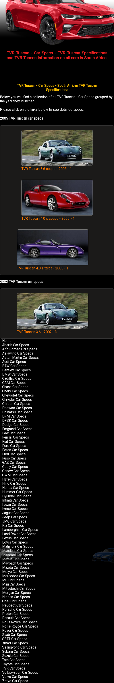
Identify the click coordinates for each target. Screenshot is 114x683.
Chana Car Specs (15, 387)
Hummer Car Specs (17, 492)
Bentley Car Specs (16, 370)
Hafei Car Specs (14, 479)
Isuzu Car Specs (15, 504)
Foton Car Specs (15, 450)
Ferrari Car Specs (15, 437)
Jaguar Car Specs (15, 513)
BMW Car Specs (14, 374)
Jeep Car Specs (14, 517)
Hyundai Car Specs (16, 496)
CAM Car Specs (14, 383)
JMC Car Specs (14, 521)
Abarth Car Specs (15, 345)
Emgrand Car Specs (17, 429)
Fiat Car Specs (13, 441)
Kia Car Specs (13, 525)
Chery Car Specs (15, 391)
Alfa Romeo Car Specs (19, 349)
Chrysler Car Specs (17, 399)
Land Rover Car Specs (19, 534)
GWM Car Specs (14, 475)
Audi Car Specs (14, 362)
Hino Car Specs (14, 483)
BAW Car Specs (14, 366)
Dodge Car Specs (15, 425)
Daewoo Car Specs (17, 408)
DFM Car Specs (14, 416)
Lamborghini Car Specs (20, 530)
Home (7, 341)
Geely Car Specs (15, 467)
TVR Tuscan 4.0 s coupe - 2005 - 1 (57, 216)
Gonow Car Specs (16, 471)
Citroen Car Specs (16, 404)
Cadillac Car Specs (16, 378)
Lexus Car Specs (15, 538)
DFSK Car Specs (15, 420)
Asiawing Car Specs (17, 353)
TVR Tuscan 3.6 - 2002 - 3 (52, 330)
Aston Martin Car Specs (20, 357)
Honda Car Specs (15, 488)
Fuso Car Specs (14, 458)
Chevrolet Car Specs (18, 395)
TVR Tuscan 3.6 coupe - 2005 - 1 (57, 166)
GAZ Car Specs (14, 462)
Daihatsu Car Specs (17, 412)
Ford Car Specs (14, 446)
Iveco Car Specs (15, 509)
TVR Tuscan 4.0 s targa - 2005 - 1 (52, 266)
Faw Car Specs (13, 433)
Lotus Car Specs (15, 542)
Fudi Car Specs (14, 454)
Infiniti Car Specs (15, 500)
